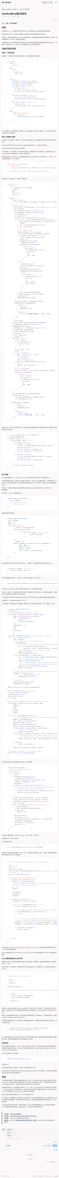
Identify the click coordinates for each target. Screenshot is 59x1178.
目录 (9, 2)
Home (3, 9)
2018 (14, 9)
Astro (50, 1176)
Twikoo (53, 1161)
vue (3, 23)
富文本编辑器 (13, 23)
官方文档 (4, 490)
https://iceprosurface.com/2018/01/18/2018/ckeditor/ (23, 1116)
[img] (51, 2)
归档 (6, 2)
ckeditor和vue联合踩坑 (15, 1114)
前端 (7, 23)
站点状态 (56, 1176)
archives (9, 9)
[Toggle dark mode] (56, 2)
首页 (3, 2)
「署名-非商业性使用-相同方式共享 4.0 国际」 (26, 1120)
